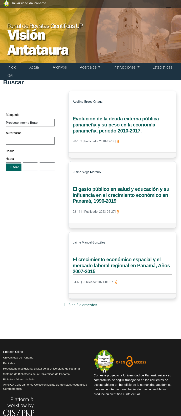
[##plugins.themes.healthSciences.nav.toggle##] (168, 6)
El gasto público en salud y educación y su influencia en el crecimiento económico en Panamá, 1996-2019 (121, 195)
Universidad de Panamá (18, 357)
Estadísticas (162, 67)
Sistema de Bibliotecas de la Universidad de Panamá (36, 374)
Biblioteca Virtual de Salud (19, 379)
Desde (10, 151)
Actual (34, 67)
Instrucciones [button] (125, 67)
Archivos (60, 67)
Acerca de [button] (88, 67)
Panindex (9, 363)
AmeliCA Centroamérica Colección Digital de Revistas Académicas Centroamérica (45, 386)
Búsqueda (12, 115)
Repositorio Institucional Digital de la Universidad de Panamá (41, 368)
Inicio (11, 67)
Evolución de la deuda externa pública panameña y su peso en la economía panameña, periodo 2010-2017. (116, 125)
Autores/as (13, 133)
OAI (10, 75)
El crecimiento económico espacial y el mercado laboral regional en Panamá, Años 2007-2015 (121, 265)
